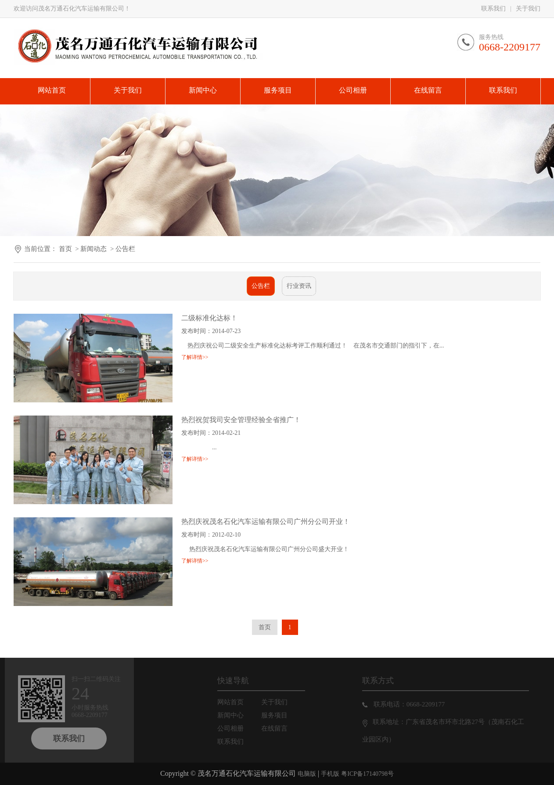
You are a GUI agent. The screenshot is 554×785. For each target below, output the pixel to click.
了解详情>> (195, 357)
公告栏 (125, 248)
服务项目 (281, 715)
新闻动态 (93, 248)
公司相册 (237, 728)
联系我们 (493, 8)
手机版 (330, 774)
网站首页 (237, 702)
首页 (65, 248)
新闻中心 (237, 715)
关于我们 (528, 8)
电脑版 (307, 774)
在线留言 (281, 728)
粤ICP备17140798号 (367, 774)
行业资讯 (299, 286)
